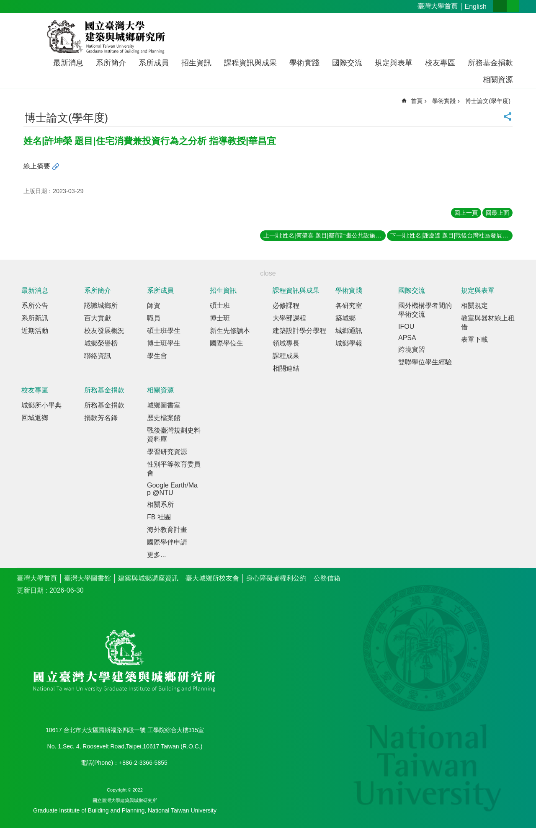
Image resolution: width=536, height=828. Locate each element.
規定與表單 (393, 63)
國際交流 (347, 63)
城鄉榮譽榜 (101, 343)
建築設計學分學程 (299, 330)
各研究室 (348, 305)
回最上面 (497, 212)
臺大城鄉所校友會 (212, 578)
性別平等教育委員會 (174, 469)
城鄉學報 (348, 343)
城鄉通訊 (348, 330)
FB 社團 (159, 517)
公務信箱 (327, 578)
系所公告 (34, 305)
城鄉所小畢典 (41, 405)
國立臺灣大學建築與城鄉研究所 (108, 36)
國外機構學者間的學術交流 (425, 310)
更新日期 (30, 590)
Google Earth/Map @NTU (172, 489)
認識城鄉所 (101, 305)
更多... (156, 554)
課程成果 (286, 355)
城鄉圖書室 (163, 405)
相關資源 (498, 79)
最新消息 (68, 63)
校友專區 (440, 63)
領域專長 (286, 343)
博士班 (220, 318)
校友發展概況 (104, 330)
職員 (153, 318)
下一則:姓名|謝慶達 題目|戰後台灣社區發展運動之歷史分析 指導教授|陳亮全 (451, 235)
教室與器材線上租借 (488, 322)
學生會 (157, 355)
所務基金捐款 (490, 63)
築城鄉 (345, 318)
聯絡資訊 (97, 355)
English (476, 6)
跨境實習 (411, 349)
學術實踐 (304, 63)
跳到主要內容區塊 (4, 4)
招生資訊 (196, 63)
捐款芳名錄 (101, 417)
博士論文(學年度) (487, 101)
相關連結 (286, 368)
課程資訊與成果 (250, 63)
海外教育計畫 (167, 529)
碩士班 (220, 305)
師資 (153, 305)
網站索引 (513, 6)
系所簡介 (111, 63)
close (268, 273)
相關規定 (474, 305)
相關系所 (160, 504)
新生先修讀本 (230, 330)
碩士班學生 (163, 330)
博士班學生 (163, 343)
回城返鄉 (34, 417)
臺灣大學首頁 (437, 6)
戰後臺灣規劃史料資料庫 (174, 435)
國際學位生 (226, 343)
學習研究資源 (167, 451)
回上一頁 (466, 212)
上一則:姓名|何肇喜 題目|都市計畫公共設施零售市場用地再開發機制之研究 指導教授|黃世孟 (324, 235)
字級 (500, 6)
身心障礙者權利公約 (276, 578)
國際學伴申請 (167, 542)
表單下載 (474, 339)
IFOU (406, 326)
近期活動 (34, 330)
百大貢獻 (97, 318)
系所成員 (154, 63)
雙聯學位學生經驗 (425, 362)
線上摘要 (36, 166)
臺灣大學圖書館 (87, 578)
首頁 (417, 101)
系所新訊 (34, 318)
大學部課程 (289, 318)
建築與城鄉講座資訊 (148, 578)
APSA (407, 337)
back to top (513, 805)
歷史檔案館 (163, 417)
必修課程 (286, 305)
